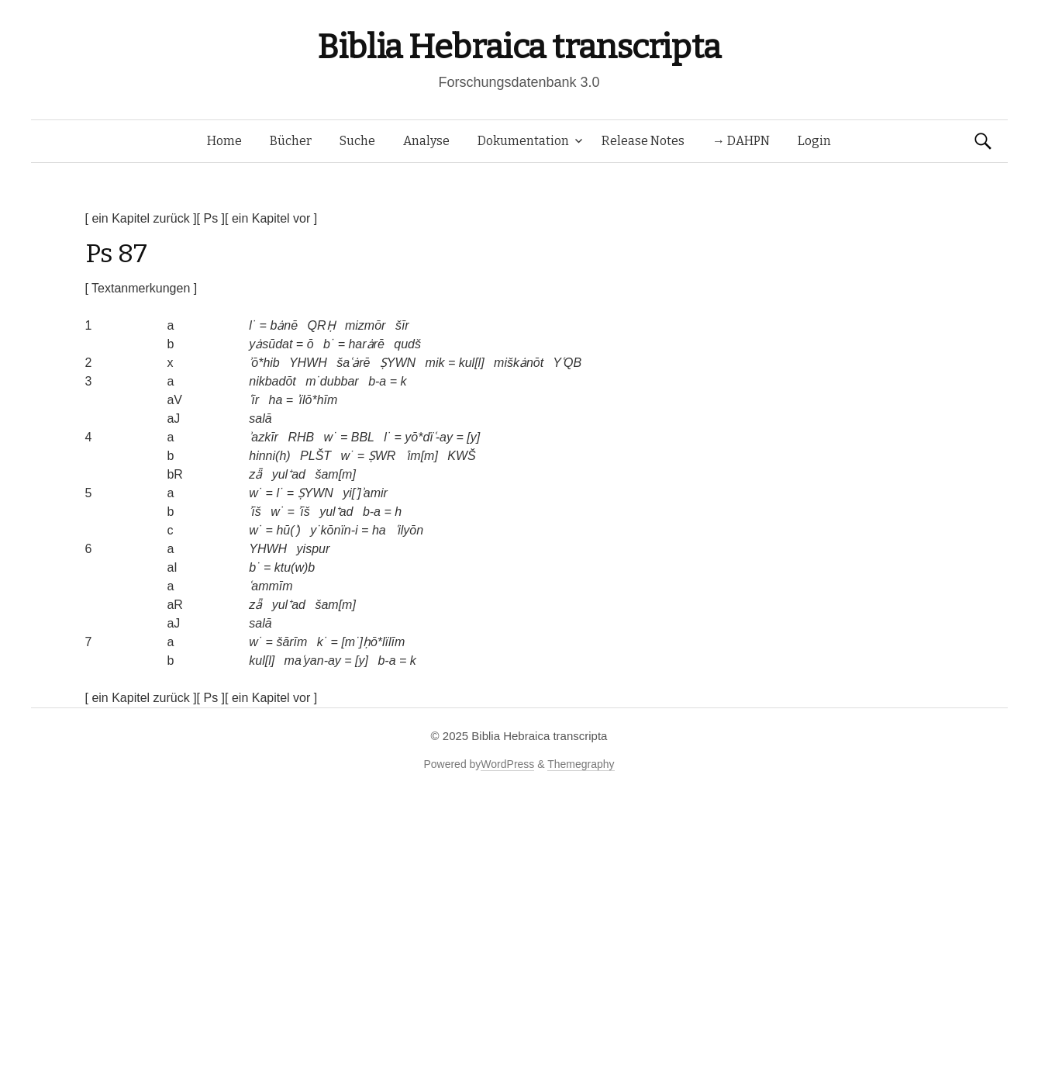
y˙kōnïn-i (333, 530)
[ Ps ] (211, 218)
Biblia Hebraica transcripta (518, 47)
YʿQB (567, 362)
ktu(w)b (294, 567)
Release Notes (643, 140)
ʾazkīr (263, 437)
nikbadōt (272, 381)
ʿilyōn (409, 530)
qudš (407, 344)
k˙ (322, 641)
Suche (357, 140)
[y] (473, 437)
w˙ (330, 437)
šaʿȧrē (353, 362)
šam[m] (335, 474)
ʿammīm (270, 586)
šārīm (291, 641)
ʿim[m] (421, 455)
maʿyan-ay (313, 660)
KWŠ (461, 455)
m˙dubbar (331, 381)
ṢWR (382, 455)
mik (435, 362)
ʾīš (254, 511)
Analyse (426, 140)
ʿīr (254, 399)
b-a (377, 381)
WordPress (507, 764)
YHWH (308, 362)
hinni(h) (269, 455)
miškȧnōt (518, 362)
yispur (313, 548)
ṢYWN (398, 362)
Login (814, 140)
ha (275, 399)
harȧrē (366, 344)
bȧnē (284, 325)
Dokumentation (523, 140)
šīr (402, 325)
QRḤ (322, 325)
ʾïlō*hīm (317, 399)
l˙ (252, 325)
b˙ (328, 344)
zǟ (255, 474)
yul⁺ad (288, 474)
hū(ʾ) (288, 530)
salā (260, 418)
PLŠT (315, 455)
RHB (301, 437)
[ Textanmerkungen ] (141, 288)
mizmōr (365, 325)
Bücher (291, 140)
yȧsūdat (270, 344)
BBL (362, 437)
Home (224, 140)
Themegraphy (580, 764)
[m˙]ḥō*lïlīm (373, 641)
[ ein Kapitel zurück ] (141, 218)
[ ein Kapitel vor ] (271, 218)
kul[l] (472, 362)
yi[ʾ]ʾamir (365, 493)
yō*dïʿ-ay (429, 437)
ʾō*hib (264, 362)
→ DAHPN (741, 140)
